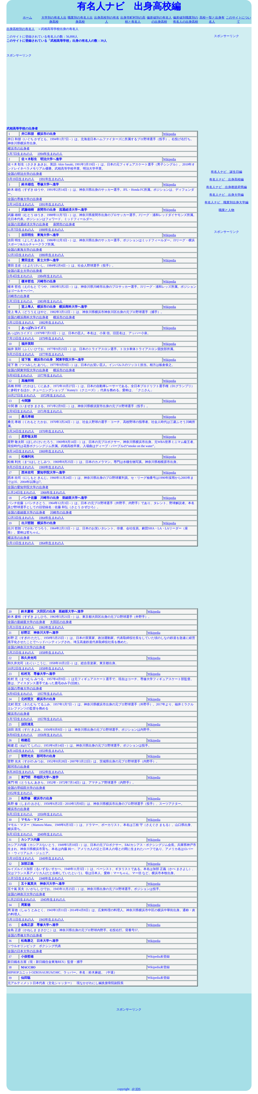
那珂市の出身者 (19, 766)
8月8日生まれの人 (20, 735)
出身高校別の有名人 (20, 29)
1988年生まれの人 (51, 229)
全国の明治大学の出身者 (25, 173)
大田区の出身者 (61, 622)
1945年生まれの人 (52, 899)
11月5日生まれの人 (21, 878)
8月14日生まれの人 (21, 451)
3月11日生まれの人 (21, 919)
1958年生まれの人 (51, 652)
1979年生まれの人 (51, 338)
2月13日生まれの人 (21, 543)
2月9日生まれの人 (20, 411)
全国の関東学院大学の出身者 (28, 370)
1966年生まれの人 (52, 492)
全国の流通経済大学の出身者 (28, 224)
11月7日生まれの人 (21, 229)
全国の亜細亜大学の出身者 (26, 512)
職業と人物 (226, 210)
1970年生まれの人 (51, 431)
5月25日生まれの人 (21, 652)
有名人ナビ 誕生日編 (226, 171)
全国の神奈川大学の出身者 (26, 647)
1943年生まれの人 (51, 919)
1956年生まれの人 (49, 735)
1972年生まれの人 (53, 395)
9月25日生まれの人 (21, 354)
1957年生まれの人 (49, 693)
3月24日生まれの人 (21, 431)
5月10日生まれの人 (21, 858)
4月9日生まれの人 (20, 693)
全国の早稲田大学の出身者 (26, 787)
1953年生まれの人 (51, 750)
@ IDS (136, 1089)
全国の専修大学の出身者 (25, 199)
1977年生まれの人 (51, 354)
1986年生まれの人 (51, 255)
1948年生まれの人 (51, 878)
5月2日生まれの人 (20, 301)
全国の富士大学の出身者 (25, 270)
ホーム (27, 17)
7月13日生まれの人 (21, 338)
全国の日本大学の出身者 (25, 951)
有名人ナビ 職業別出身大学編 (226, 202)
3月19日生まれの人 (21, 179)
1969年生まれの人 (51, 451)
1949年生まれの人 (49, 834)
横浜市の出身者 (19, 148)
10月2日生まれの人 (21, 668)
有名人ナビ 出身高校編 (226, 179)
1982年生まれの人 (51, 322)
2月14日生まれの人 (21, 204)
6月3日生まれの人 (20, 834)
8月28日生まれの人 (21, 772)
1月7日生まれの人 (20, 153)
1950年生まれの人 (49, 814)
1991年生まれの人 (51, 179)
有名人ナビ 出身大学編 (226, 194)
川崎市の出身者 (19, 296)
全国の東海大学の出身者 (25, 249)
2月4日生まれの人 (20, 276)
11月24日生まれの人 (22, 492)
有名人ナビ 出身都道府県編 (226, 187)
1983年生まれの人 (49, 301)
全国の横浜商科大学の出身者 (28, 317)
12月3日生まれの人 (21, 255)
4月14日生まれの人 (21, 750)
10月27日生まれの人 (22, 395)
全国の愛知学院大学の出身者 (28, 487)
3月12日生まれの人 (21, 322)
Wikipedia (169, 134)
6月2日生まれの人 (20, 814)
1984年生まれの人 (49, 276)
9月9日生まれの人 (20, 375)
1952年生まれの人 (51, 772)
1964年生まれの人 (51, 517)
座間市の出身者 (64, 224)
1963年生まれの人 (51, 627)
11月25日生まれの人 (22, 899)
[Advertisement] (102, 85)
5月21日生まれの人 (21, 627)
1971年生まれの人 (49, 411)
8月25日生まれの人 (21, 467)
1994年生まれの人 (49, 153)
